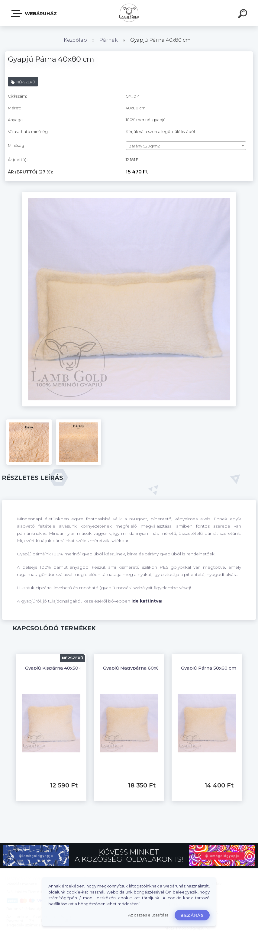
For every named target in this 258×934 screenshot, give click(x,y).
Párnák (108, 40)
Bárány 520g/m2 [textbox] (144, 146)
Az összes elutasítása (148, 915)
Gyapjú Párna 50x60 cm (208, 668)
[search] (243, 14)
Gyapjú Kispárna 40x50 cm (56, 668)
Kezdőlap (75, 40)
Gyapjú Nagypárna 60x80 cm (137, 668)
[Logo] (129, 12)
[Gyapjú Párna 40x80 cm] (129, 194)
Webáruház (34, 13)
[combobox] (186, 145)
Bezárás (192, 915)
